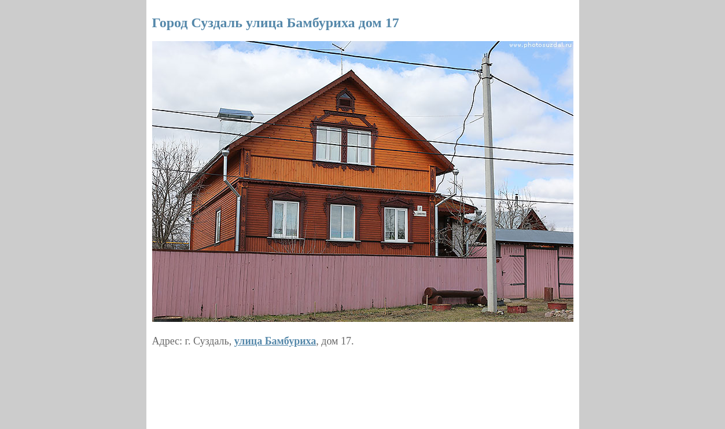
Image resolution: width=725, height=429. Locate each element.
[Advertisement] (362, 384)
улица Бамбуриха (275, 341)
